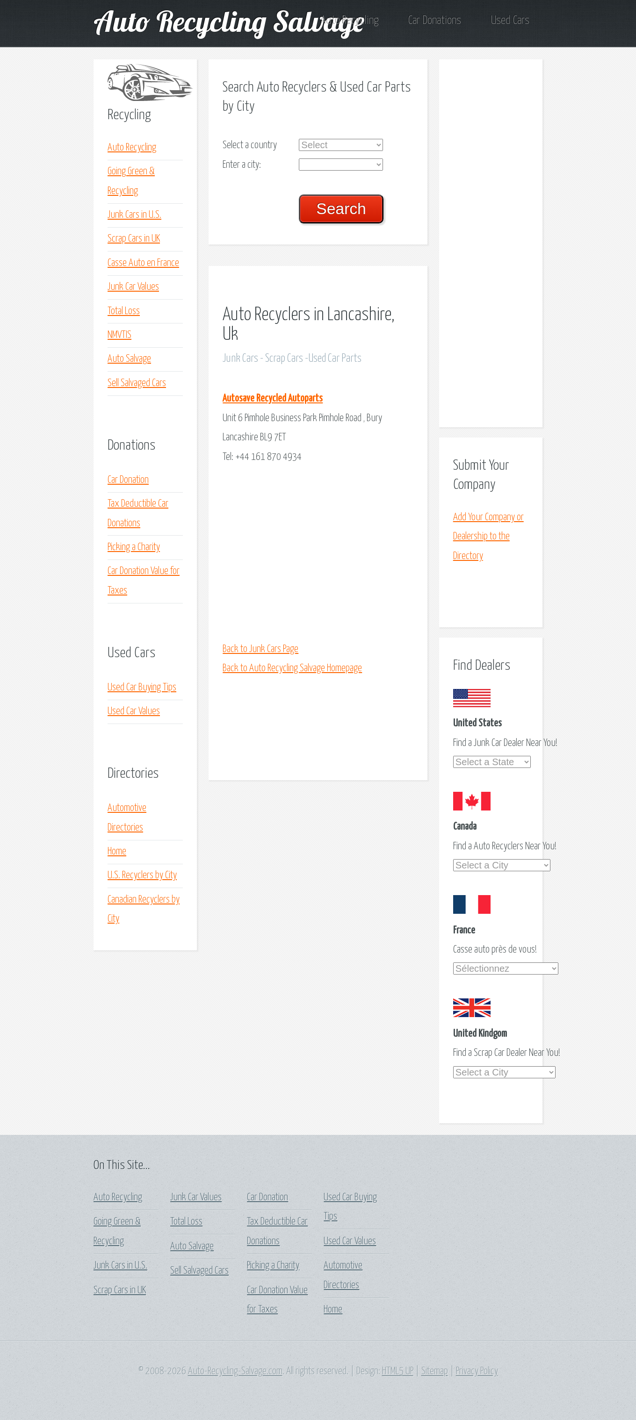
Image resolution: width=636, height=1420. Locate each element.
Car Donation (128, 480)
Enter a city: (242, 165)
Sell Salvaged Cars (137, 383)
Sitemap (434, 1371)
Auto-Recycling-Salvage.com (235, 1371)
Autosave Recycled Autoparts (273, 398)
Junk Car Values (133, 287)
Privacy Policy (477, 1371)
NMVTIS (119, 335)
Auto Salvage (129, 359)
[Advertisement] (344, 553)
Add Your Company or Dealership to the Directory (488, 537)
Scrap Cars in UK (134, 239)
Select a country (250, 145)
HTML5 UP (397, 1371)
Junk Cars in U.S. (134, 215)
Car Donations (434, 20)
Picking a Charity (134, 547)
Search (341, 208)
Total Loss (124, 311)
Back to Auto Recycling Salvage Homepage (292, 668)
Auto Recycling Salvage (229, 21)
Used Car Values (134, 711)
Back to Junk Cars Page (260, 649)
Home (117, 851)
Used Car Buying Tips (142, 687)
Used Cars (510, 20)
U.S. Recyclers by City (142, 875)
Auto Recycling (349, 20)
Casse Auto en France (143, 263)
